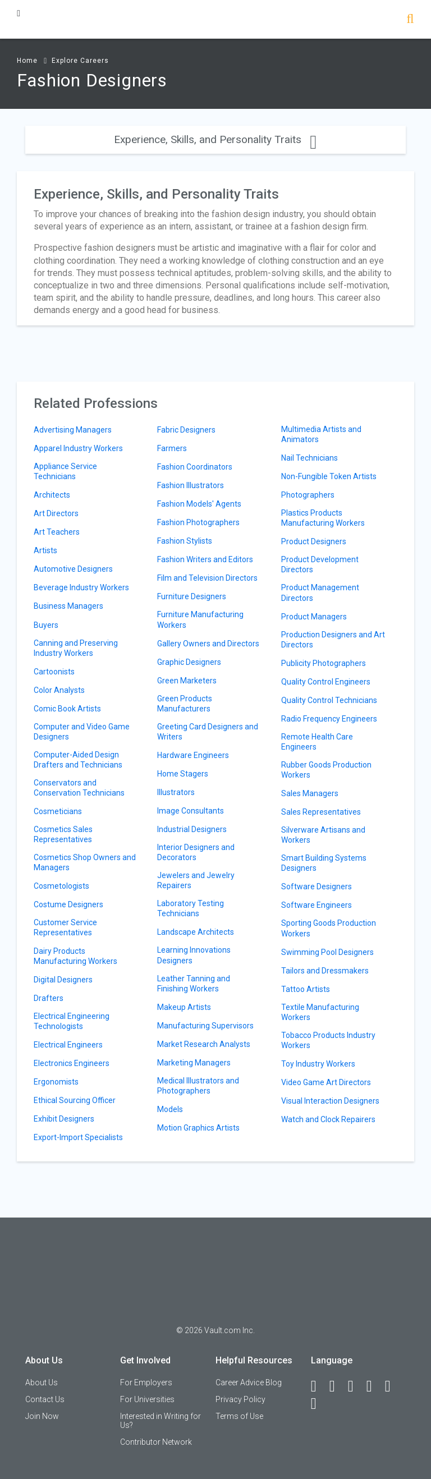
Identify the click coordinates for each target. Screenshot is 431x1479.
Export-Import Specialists (78, 1137)
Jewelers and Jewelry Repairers (196, 880)
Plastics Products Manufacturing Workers (323, 517)
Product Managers (314, 616)
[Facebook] (319, 1386)
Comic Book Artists (67, 708)
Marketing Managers (194, 1062)
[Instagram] (374, 1386)
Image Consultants (190, 810)
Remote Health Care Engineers (317, 741)
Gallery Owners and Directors (208, 643)
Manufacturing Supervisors (205, 1025)
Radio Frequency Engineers (329, 718)
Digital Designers (63, 979)
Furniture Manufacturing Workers (200, 619)
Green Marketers (187, 680)
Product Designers (313, 541)
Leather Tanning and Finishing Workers (193, 983)
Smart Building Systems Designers (323, 862)
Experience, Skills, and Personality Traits (215, 139)
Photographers (307, 494)
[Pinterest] (393, 1386)
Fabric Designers (186, 429)
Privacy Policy (240, 1399)
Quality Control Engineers (325, 681)
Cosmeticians (58, 811)
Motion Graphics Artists (198, 1127)
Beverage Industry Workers (81, 587)
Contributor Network (156, 1441)
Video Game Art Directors (326, 1082)
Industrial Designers (192, 829)
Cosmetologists (61, 885)
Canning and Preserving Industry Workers (76, 648)
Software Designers (316, 886)
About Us (41, 1382)
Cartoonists (54, 671)
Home (27, 61)
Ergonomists (56, 1081)
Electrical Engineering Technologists (71, 1021)
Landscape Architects (195, 931)
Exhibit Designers (64, 1118)
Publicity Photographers (323, 663)
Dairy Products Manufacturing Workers (75, 956)
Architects (52, 494)
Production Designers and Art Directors (333, 639)
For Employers (146, 1382)
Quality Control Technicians (329, 700)
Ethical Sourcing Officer (75, 1100)
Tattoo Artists (305, 989)
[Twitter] (356, 1386)
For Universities (147, 1399)
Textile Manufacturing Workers (320, 1012)
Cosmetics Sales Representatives (63, 834)
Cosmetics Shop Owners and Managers (85, 862)
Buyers (46, 625)
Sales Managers (309, 793)
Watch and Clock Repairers (328, 1119)
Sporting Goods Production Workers (328, 928)
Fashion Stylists (184, 540)
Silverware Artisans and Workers (323, 834)
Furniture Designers (191, 596)
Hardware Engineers (193, 755)
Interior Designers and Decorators (196, 852)
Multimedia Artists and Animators (321, 434)
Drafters (48, 998)
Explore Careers (80, 61)
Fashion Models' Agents (199, 503)
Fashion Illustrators (190, 485)
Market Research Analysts (203, 1044)
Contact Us (45, 1399)
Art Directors (56, 513)
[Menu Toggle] (18, 13)
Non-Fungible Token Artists (329, 476)
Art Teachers (57, 531)
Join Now (42, 1416)
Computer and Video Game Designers (82, 731)
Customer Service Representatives (65, 927)
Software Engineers (316, 905)
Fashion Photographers (198, 522)
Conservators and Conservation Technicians (79, 787)
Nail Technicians (309, 457)
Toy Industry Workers (318, 1063)
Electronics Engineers (71, 1063)
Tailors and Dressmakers (325, 970)
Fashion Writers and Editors (205, 559)
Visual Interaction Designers (330, 1100)
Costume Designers (68, 904)
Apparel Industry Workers (78, 448)
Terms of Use (239, 1416)
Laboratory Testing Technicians (190, 908)
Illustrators (176, 792)
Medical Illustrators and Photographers (198, 1085)
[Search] (410, 20)
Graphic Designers (189, 662)
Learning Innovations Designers (194, 954)
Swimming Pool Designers (327, 952)
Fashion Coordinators (194, 466)
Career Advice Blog (249, 1382)
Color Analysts (59, 690)
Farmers (172, 448)
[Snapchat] (319, 1403)
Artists (45, 550)
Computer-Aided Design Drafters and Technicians (78, 759)
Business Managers (68, 605)
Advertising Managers (73, 429)
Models (170, 1109)
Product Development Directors (320, 564)
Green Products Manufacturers (184, 703)
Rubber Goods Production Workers (326, 769)
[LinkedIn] (337, 1386)
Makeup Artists (184, 1007)
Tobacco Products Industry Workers (328, 1040)
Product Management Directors (320, 592)
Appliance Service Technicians (65, 471)
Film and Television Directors (207, 577)
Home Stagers (182, 773)
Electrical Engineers (68, 1044)
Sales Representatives (321, 811)
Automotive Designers (73, 568)
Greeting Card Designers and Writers (207, 731)
